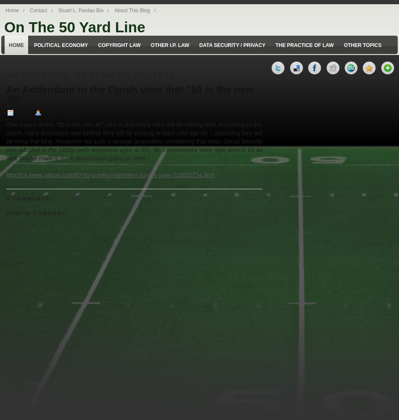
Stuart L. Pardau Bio (80, 10)
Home (12, 10)
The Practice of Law (305, 45)
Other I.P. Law (170, 45)
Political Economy (61, 45)
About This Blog (132, 10)
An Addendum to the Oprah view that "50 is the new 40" (130, 95)
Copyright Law (119, 45)
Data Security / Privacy (232, 45)
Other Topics (363, 45)
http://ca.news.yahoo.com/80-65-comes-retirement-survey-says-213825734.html (110, 175)
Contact (38, 10)
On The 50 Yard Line (74, 27)
